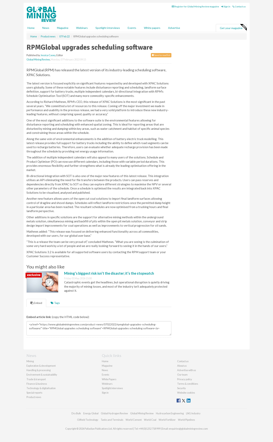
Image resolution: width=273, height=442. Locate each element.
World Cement (134, 419)
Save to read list (161, 55)
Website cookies (186, 392)
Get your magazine (233, 27)
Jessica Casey (48, 55)
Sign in (225, 6)
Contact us (239, 6)
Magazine (62, 27)
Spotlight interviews (107, 27)
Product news (33, 397)
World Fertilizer (167, 419)
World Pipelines (186, 419)
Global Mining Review (38, 59)
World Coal (150, 419)
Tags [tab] (55, 302)
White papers (152, 27)
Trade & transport (36, 379)
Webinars (82, 27)
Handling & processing (38, 370)
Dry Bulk (76, 413)
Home (31, 27)
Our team (182, 374)
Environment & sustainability (41, 374)
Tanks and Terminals (112, 419)
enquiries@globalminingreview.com (188, 428)
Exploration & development (41, 365)
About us (182, 365)
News (105, 370)
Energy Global (91, 413)
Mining (30, 361)
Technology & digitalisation (41, 388)
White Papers (109, 379)
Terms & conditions (187, 383)
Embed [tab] (36, 302)
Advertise (174, 27)
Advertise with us (186, 370)
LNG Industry (193, 413)
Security (181, 388)
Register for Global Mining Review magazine (195, 6)
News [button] (45, 27)
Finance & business (36, 383)
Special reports (34, 392)
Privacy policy (184, 379)
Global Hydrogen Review (114, 413)
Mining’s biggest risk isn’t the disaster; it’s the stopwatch (109, 273)
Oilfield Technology (87, 419)
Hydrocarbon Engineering (170, 413)
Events (132, 27)
